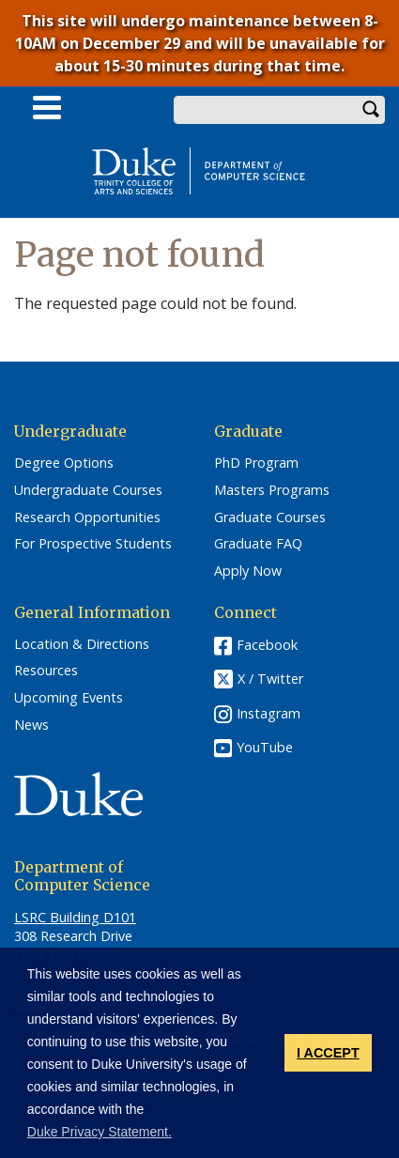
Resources (46, 670)
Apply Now (248, 571)
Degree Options (64, 463)
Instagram (268, 713)
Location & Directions (81, 644)
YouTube (265, 747)
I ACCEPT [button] (328, 1052)
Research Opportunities (87, 517)
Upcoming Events (68, 697)
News (31, 725)
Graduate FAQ (258, 543)
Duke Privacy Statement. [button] (99, 1131)
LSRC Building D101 (75, 917)
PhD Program (256, 463)
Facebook (267, 645)
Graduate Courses (270, 517)
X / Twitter (270, 678)
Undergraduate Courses (88, 490)
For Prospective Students (93, 543)
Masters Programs (272, 490)
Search (371, 110)
